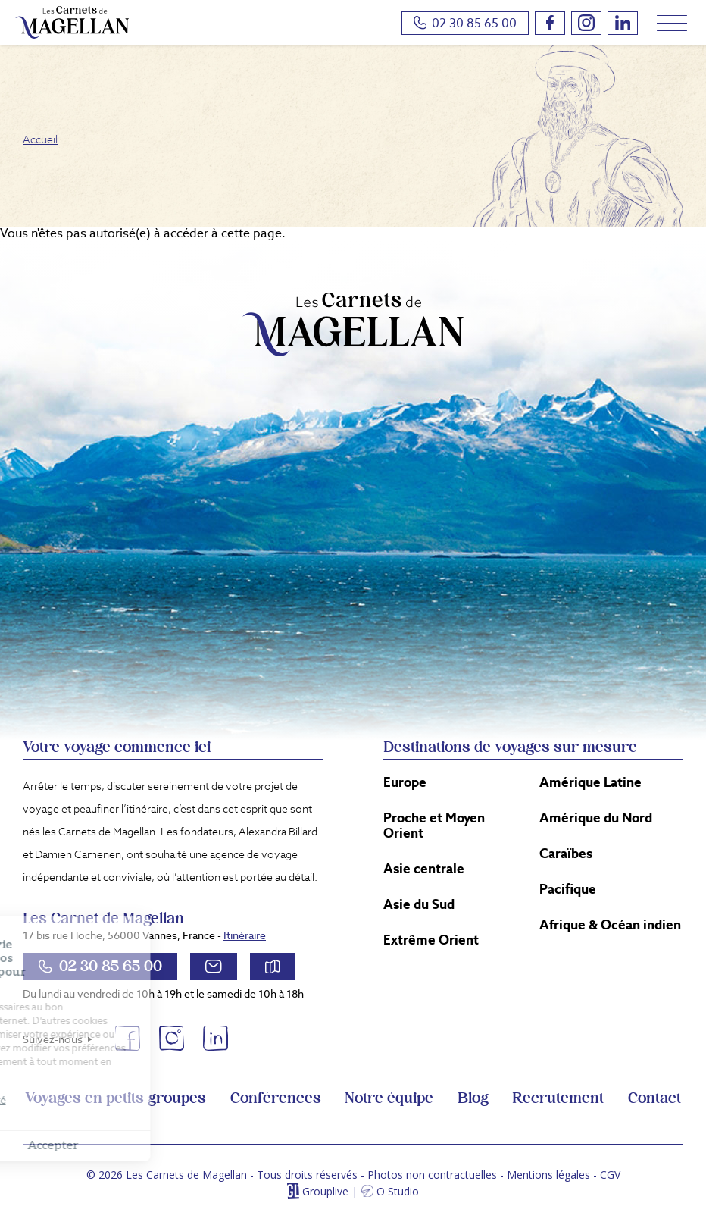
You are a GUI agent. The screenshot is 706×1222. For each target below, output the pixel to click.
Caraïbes (565, 853)
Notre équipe (389, 1098)
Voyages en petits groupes (115, 1098)
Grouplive (325, 1191)
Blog (473, 1098)
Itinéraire (244, 935)
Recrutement (558, 1098)
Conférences (275, 1098)
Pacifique (567, 889)
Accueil (40, 139)
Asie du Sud (419, 904)
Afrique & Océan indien (610, 924)
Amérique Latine (590, 782)
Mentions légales (548, 1174)
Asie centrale (423, 868)
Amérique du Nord (595, 818)
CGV (610, 1174)
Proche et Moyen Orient (434, 825)
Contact (654, 1098)
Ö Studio (397, 1191)
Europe (404, 782)
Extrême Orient (431, 940)
